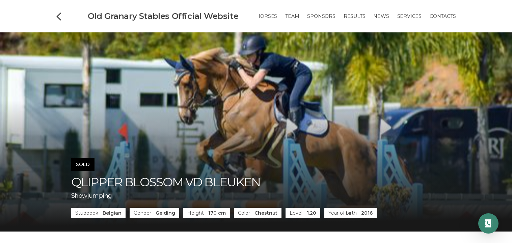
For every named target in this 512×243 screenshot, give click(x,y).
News (381, 16)
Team (292, 16)
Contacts (443, 16)
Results (355, 16)
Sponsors (321, 16)
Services (409, 16)
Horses (266, 16)
